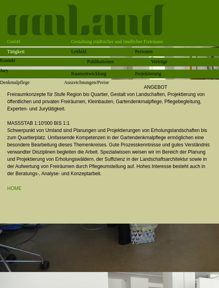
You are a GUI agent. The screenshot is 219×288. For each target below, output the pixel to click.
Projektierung (148, 73)
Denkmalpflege (15, 82)
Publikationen (100, 61)
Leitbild (78, 51)
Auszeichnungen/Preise (86, 82)
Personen (144, 51)
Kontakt (8, 60)
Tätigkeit (15, 51)
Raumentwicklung (88, 73)
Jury (4, 70)
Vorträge (159, 61)
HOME (14, 188)
